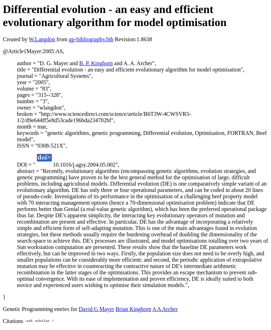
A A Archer (164, 309)
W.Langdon (42, 39)
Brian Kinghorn (133, 309)
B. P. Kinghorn (96, 63)
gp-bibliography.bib (91, 39)
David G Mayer (96, 309)
